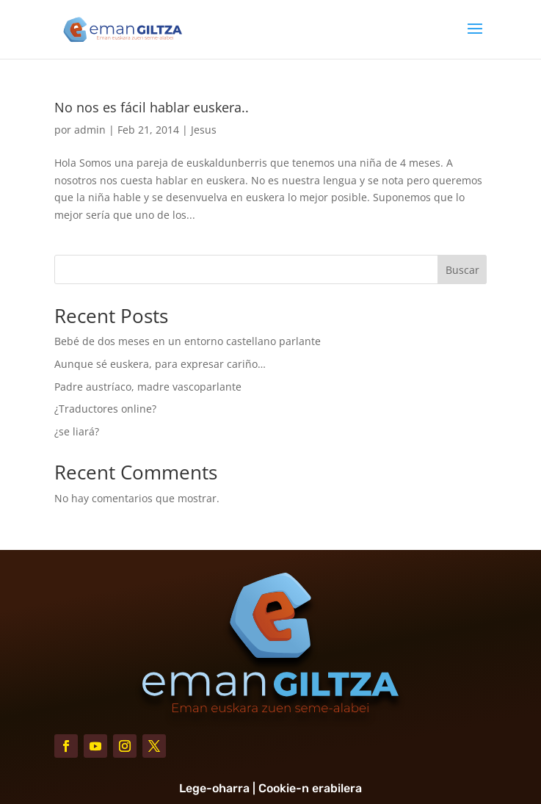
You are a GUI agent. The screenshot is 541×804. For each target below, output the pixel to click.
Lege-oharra (214, 788)
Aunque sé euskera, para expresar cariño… (160, 364)
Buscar (462, 270)
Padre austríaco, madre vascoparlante (148, 387)
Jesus (204, 130)
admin (90, 130)
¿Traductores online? (105, 409)
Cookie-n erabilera (310, 788)
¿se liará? (76, 431)
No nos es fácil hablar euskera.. (151, 107)
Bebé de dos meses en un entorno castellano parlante (187, 341)
